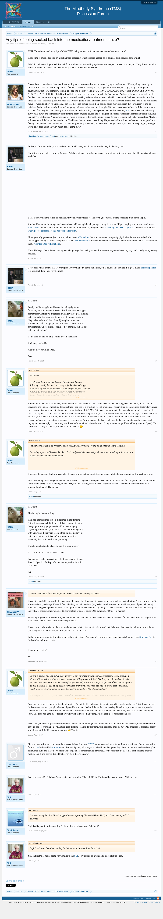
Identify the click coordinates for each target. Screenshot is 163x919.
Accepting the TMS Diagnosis (119, 240)
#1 (156, 85)
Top (153, 912)
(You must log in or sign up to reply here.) (141, 889)
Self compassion (148, 280)
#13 (155, 844)
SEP (76, 869)
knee (37, 760)
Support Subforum (24, 57)
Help (50, 22)
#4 (156, 298)
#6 (156, 444)
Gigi (9, 810)
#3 (156, 271)
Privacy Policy (154, 915)
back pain (55, 760)
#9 (156, 674)
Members (39, 22)
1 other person (64, 149)
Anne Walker (13, 117)
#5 (156, 374)
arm (127, 123)
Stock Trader (13, 843)
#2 (156, 145)
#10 (155, 748)
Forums (28, 22)
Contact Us (135, 912)
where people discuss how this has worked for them (52, 244)
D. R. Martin (12, 777)
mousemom (44, 149)
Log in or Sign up (149, 2)
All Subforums (10, 26)
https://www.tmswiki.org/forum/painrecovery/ (35, 44)
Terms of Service (140, 915)
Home (148, 912)
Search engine (146, 650)
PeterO (10, 334)
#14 (155, 874)
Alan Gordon (34, 240)
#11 (155, 775)
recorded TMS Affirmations (47, 257)
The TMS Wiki (14, 22)
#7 (156, 505)
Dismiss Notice (155, 41)
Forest (52, 149)
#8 (156, 590)
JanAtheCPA (34, 149)
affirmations (83, 250)
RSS (158, 912)
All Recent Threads (26, 26)
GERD (91, 757)
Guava (42, 57)
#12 (155, 807)
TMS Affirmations (82, 253)
